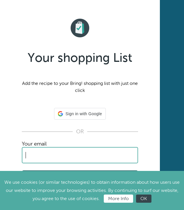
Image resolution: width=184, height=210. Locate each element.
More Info (118, 198)
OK (143, 198)
